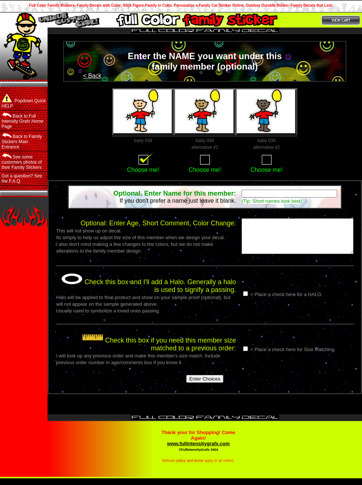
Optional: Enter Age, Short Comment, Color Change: (145, 223)
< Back (92, 76)
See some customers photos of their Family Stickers (21, 161)
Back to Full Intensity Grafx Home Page (22, 120)
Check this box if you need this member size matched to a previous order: (146, 351)
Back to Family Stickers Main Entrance (21, 141)
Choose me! (143, 170)
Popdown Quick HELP (23, 101)
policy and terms (190, 467)
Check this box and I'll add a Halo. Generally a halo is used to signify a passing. (143, 292)
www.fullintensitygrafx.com (198, 450)
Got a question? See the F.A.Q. (21, 178)
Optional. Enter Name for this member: (174, 193)
